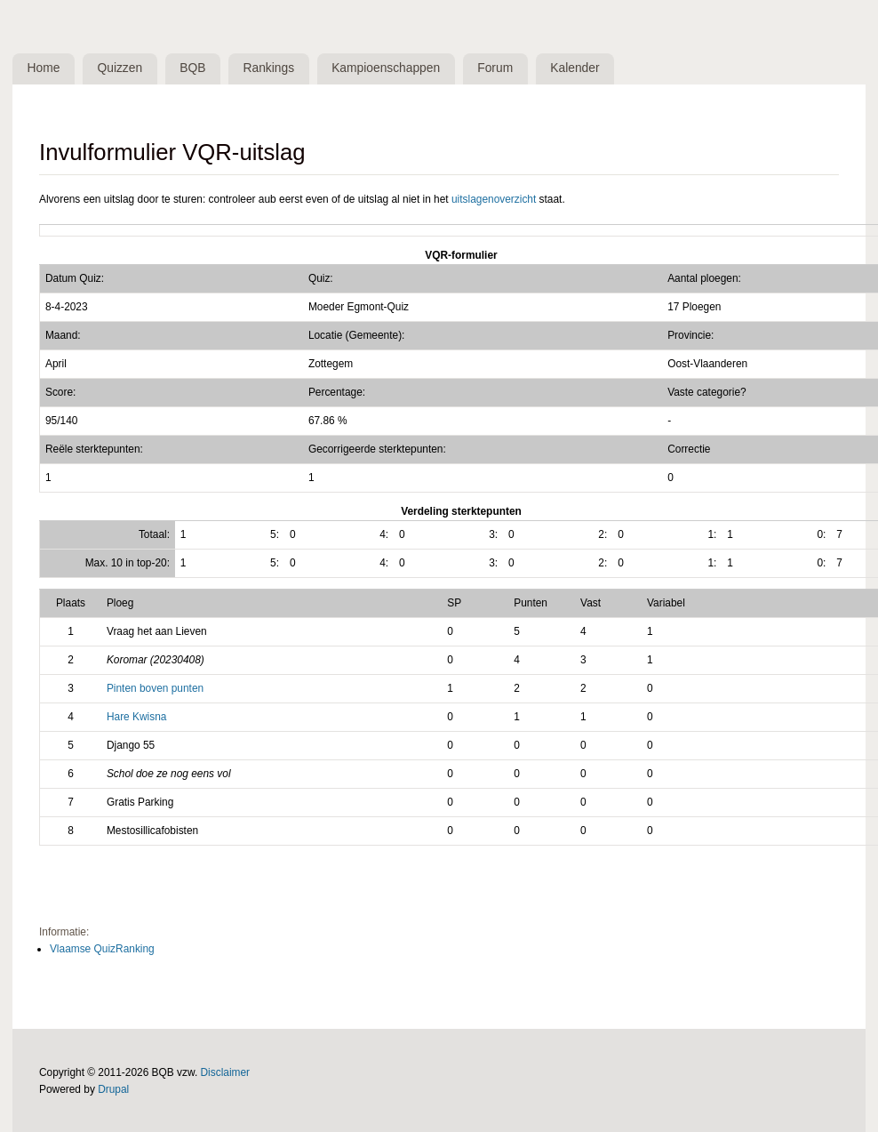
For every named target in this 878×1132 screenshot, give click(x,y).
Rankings (269, 68)
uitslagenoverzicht (493, 199)
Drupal (113, 1089)
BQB (192, 68)
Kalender (574, 68)
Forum (495, 68)
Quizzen (120, 68)
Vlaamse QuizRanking (102, 949)
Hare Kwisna (137, 717)
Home (44, 68)
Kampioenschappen (385, 68)
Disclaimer (226, 1072)
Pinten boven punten (155, 688)
